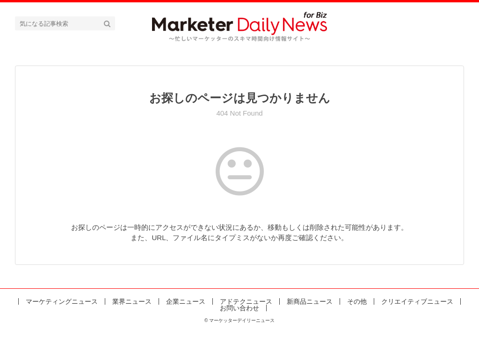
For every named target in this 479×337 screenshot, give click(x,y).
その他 (357, 301)
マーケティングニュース (62, 301)
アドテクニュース (246, 301)
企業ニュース (185, 301)
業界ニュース (132, 301)
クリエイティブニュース (417, 301)
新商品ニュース (310, 301)
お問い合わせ (239, 308)
